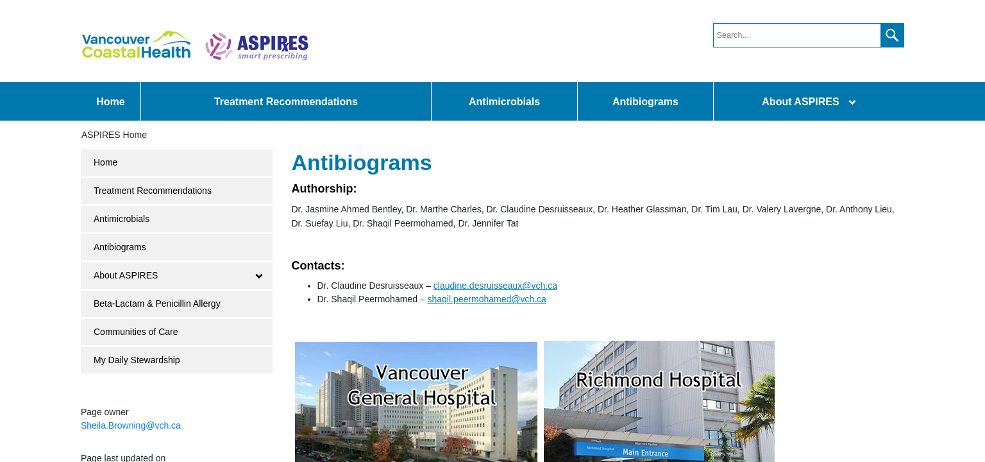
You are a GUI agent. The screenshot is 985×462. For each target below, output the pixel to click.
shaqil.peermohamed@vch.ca (486, 299)
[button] (892, 35)
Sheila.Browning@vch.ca (131, 425)
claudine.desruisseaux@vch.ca (495, 285)
